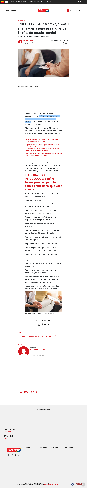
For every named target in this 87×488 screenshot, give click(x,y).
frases (22, 336)
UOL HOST (23, 1)
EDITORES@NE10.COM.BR (51, 485)
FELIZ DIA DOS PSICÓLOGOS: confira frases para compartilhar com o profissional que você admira (44, 154)
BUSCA (78, 2)
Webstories (29, 392)
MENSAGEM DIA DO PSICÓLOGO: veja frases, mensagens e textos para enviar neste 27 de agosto (43, 149)
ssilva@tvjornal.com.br (36, 352)
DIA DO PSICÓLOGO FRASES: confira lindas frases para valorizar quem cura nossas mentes (42, 140)
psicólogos (33, 336)
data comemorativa (47, 336)
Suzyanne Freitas (28, 40)
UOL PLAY (42, 1)
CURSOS (36, 1)
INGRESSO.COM (15, 1)
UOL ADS (49, 1)
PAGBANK (30, 1)
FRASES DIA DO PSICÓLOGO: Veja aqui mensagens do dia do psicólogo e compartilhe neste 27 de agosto (43, 145)
